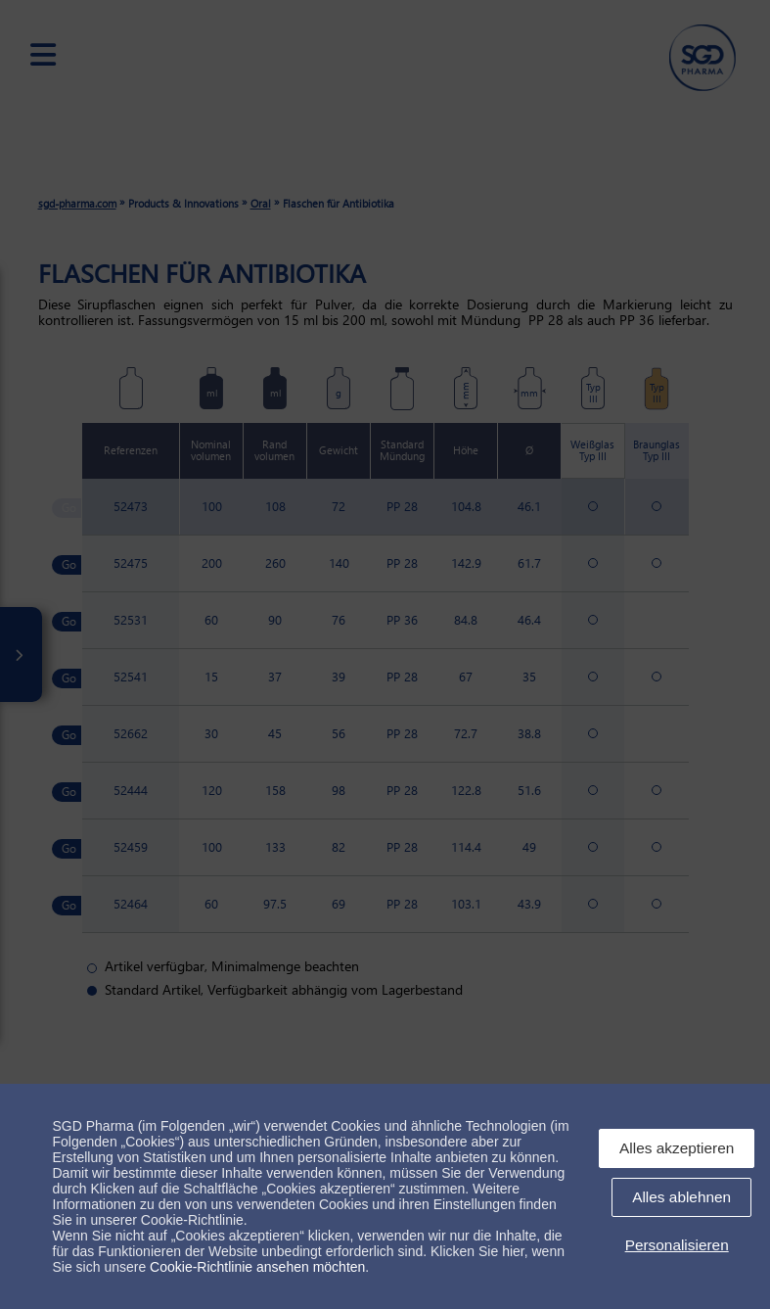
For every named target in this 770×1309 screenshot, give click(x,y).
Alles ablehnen (681, 1197)
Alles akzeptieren (676, 1148)
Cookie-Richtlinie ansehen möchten (257, 1267)
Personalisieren (677, 1245)
